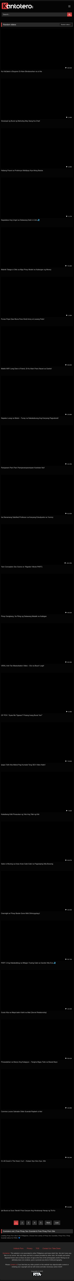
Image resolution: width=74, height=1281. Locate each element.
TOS (37, 1248)
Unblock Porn (18, 1248)
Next (48, 1223)
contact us (13, 1264)
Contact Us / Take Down (52, 1248)
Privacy (29, 1248)
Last (56, 1223)
